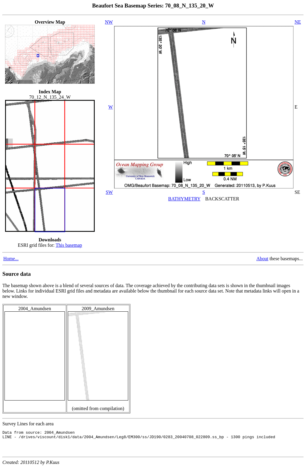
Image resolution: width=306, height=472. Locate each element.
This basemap (69, 245)
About (262, 258)
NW (109, 22)
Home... (11, 258)
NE (298, 22)
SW (109, 192)
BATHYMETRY (184, 198)
